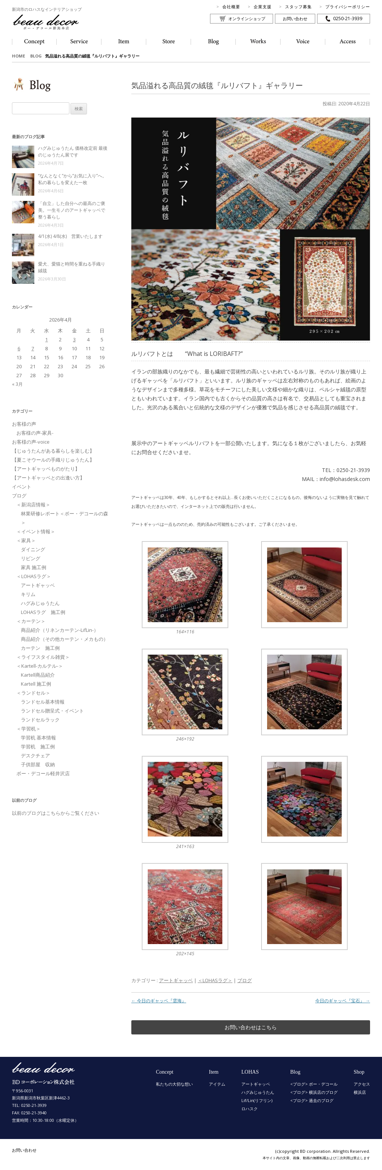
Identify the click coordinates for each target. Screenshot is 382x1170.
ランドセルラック (40, 719)
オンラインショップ (246, 18)
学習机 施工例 (38, 746)
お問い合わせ (295, 18)
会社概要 (231, 6)
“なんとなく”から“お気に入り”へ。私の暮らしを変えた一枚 (72, 179)
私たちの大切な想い (174, 1084)
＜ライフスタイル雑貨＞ (43, 657)
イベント (21, 486)
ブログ (244, 980)
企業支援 (263, 6)
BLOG (36, 56)
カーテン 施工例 (40, 648)
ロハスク (249, 1108)
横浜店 (360, 1092)
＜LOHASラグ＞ (215, 980)
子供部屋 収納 (38, 764)
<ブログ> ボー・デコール (314, 1084)
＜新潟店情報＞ (33, 504)
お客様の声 (24, 423)
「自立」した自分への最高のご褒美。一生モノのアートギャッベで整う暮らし (71, 210)
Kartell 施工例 (36, 683)
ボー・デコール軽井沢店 (43, 773)
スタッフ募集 (298, 6)
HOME (18, 56)
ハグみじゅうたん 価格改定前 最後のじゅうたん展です (72, 151)
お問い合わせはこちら (251, 1027)
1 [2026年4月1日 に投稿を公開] (46, 339)
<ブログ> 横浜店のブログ (314, 1092)
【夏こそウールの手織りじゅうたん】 (53, 459)
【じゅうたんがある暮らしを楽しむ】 (53, 450)
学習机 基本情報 (38, 737)
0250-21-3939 (347, 18)
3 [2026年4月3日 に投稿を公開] (74, 339)
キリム (28, 594)
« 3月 (17, 384)
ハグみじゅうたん (40, 603)
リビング (30, 558)
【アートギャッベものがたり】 (46, 468)
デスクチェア (35, 755)
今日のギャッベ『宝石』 (342, 1000)
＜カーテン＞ (31, 621)
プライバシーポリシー (347, 6)
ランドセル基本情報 (43, 701)
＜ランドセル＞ (33, 692)
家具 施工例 (33, 567)
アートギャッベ (176, 980)
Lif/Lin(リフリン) (256, 1100)
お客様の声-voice (31, 441)
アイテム (217, 1084)
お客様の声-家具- (34, 432)
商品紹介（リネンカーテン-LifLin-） (59, 630)
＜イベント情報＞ (35, 531)
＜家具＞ (26, 540)
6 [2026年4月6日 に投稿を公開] (19, 348)
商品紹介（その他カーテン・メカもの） (64, 639)
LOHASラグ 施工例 (43, 612)
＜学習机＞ (28, 728)
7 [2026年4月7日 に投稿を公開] (32, 348)
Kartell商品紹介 (38, 674)
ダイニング (33, 549)
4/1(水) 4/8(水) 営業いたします (70, 236)
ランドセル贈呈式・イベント (52, 710)
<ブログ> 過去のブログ (312, 1100)
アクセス (362, 1084)
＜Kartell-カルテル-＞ (39, 665)
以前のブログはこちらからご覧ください (55, 813)
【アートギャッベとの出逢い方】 (48, 477)
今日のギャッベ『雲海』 (158, 1000)
